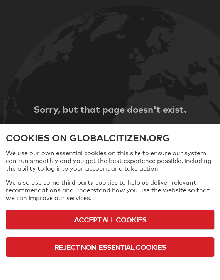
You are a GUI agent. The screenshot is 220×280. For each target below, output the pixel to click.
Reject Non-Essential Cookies (110, 247)
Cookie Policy (110, 268)
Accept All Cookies (110, 219)
